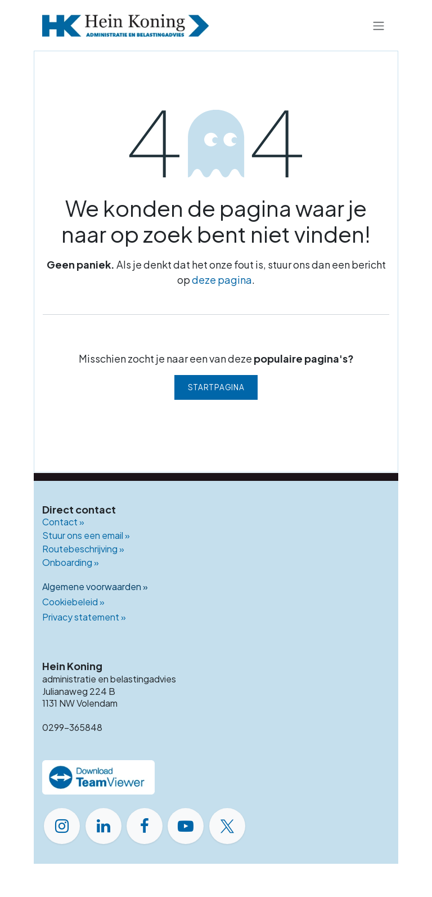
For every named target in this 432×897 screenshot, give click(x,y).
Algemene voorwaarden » (95, 586)
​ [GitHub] (249, 826)
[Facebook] (145, 826)
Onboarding (70, 562)
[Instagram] (62, 826)
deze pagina (222, 279)
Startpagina (216, 387)
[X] (227, 826)
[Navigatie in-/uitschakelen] (378, 25)
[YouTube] (186, 826)
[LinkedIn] (104, 826)
